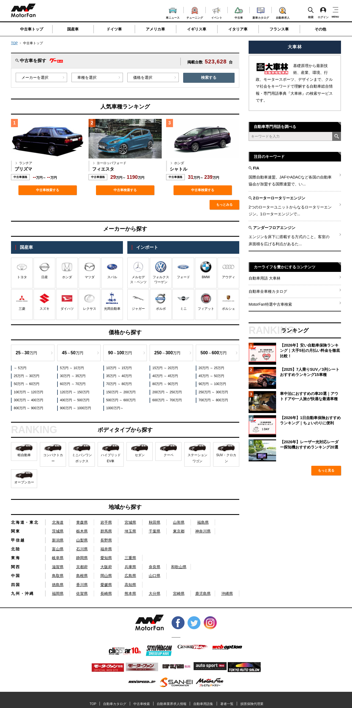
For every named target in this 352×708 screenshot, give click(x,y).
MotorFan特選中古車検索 (270, 304)
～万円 (26, 352)
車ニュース (173, 13)
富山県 (58, 549)
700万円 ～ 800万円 (213, 400)
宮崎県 (179, 593)
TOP (14, 43)
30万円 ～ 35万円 (73, 376)
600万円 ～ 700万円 (167, 400)
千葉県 (154, 531)
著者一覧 (226, 704)
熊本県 (130, 593)
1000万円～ (114, 408)
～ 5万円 (20, 368)
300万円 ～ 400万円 (28, 400)
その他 (320, 29)
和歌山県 (178, 567)
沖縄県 (227, 593)
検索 (311, 12)
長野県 (106, 540)
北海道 (58, 522)
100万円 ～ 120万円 (28, 392)
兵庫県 (130, 567)
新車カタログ (260, 12)
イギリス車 (196, 29)
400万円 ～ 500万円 (74, 400)
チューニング (194, 12)
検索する (208, 77)
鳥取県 (58, 575)
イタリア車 (238, 29)
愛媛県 (106, 584)
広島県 (130, 575)
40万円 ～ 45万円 (165, 376)
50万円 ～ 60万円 (26, 384)
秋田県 (154, 522)
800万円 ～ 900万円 (28, 408)
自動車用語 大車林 (264, 278)
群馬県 (106, 531)
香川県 (82, 584)
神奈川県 (203, 531)
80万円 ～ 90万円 (165, 384)
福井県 (106, 549)
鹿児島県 (203, 593)
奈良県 (154, 567)
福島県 (203, 522)
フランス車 (279, 29)
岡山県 (106, 575)
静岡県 (82, 558)
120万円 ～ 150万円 (74, 392)
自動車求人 (283, 12)
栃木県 (82, 531)
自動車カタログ (114, 704)
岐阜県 (58, 558)
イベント (216, 12)
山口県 (154, 575)
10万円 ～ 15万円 (119, 368)
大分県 (154, 593)
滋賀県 (58, 567)
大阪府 (106, 567)
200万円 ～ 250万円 (167, 392)
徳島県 (58, 584)
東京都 (179, 531)
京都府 (82, 567)
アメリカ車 (155, 29)
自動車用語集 (203, 704)
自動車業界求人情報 (171, 704)
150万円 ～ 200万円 (121, 392)
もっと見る (326, 470)
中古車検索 (141, 704)
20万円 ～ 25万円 (211, 368)
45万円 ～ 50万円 (211, 376)
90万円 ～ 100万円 (212, 384)
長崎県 (106, 593)
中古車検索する (47, 190)
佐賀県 (82, 593)
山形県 (179, 522)
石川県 (82, 549)
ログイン (323, 12)
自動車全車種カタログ (268, 291)
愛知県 (106, 558)
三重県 (130, 558)
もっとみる (224, 205)
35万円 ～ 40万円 (119, 376)
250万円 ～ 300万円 (213, 392)
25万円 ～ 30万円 (26, 376)
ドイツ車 (114, 29)
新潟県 (58, 540)
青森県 (82, 522)
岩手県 (106, 522)
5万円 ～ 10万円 (72, 368)
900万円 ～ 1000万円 (75, 408)
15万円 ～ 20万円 (165, 368)
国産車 (73, 29)
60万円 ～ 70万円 (73, 384)
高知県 (130, 584)
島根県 (82, 575)
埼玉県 (130, 531)
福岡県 (58, 593)
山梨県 (82, 540)
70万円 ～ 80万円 (119, 384)
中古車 (239, 12)
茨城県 (58, 531)
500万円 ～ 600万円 (121, 400)
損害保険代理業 (251, 704)
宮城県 (130, 522)
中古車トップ (31, 29)
